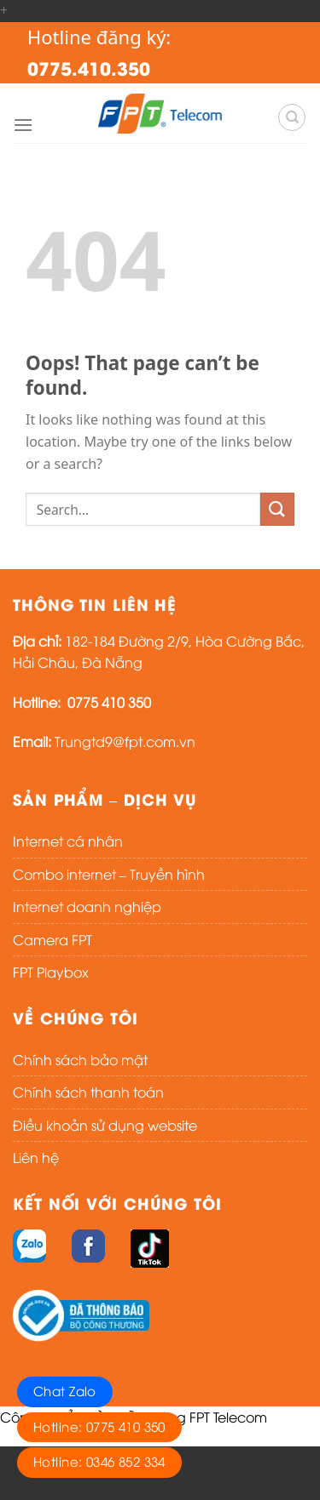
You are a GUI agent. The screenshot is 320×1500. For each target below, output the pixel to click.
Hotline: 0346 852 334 (99, 1460)
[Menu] (23, 124)
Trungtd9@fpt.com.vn (125, 741)
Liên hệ (36, 1157)
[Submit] (277, 509)
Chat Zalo (64, 1390)
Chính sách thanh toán (88, 1091)
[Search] (291, 117)
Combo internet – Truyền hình (109, 873)
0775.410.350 (88, 67)
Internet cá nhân (68, 840)
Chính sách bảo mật (80, 1059)
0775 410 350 (109, 702)
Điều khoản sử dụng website (105, 1124)
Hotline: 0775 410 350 (99, 1425)
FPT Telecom (228, 1416)
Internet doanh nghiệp (87, 906)
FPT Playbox (51, 971)
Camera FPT (52, 939)
